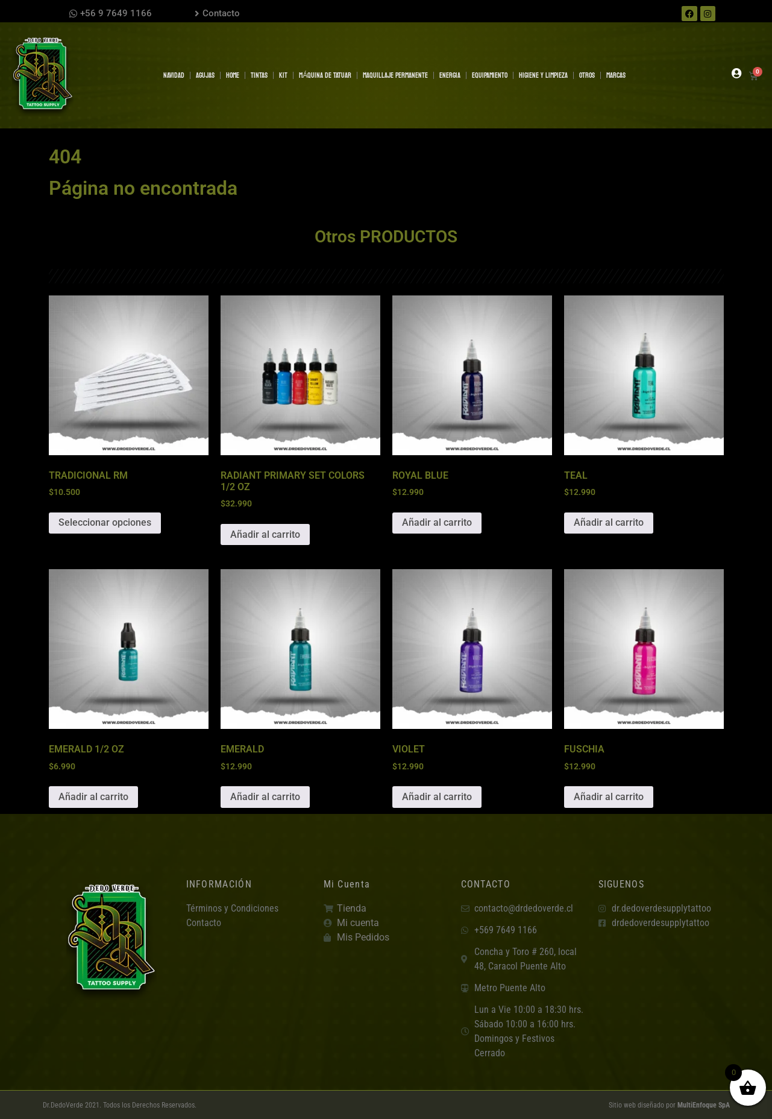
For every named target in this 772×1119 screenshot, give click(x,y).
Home (232, 75)
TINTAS (259, 75)
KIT (283, 75)
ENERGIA (449, 75)
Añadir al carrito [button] (265, 534)
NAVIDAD (173, 75)
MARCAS (616, 75)
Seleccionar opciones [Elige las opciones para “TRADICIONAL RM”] (104, 522)
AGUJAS (205, 75)
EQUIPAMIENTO (489, 75)
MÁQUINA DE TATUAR (325, 75)
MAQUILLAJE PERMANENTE (395, 75)
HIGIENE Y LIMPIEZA (543, 75)
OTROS (587, 75)
